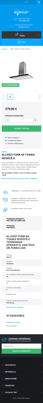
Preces (4, 152)
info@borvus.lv (23, 27)
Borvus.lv (4, 49)
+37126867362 (23, 21)
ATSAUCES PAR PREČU (10, 227)
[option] (10, 97)
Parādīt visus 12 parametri (14, 307)
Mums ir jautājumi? (12, 138)
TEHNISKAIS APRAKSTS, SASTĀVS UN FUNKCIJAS (15, 220)
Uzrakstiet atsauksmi (13, 140)
